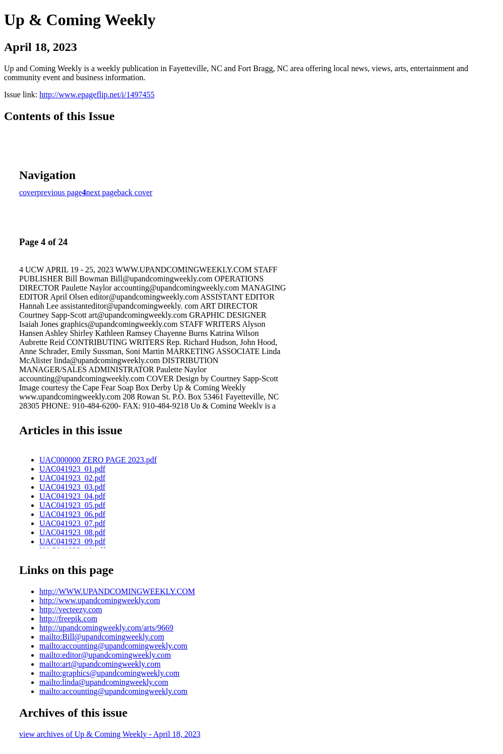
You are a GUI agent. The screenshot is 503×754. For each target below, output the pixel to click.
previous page (59, 192)
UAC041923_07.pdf (72, 523)
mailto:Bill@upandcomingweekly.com (101, 636)
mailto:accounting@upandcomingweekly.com (113, 646)
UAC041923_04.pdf (72, 496)
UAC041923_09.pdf (72, 541)
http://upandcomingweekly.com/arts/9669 (106, 627)
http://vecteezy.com (70, 609)
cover (28, 192)
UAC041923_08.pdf (72, 532)
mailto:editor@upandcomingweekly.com (105, 655)
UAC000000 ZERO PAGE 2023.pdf (98, 459)
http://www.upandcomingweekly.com (99, 600)
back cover (135, 192)
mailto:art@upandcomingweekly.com (100, 664)
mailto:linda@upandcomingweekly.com (103, 682)
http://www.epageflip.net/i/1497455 (96, 94)
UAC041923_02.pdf (72, 478)
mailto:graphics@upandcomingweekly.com (109, 673)
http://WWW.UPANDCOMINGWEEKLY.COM (117, 591)
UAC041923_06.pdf (72, 514)
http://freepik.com (68, 618)
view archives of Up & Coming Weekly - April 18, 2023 (110, 734)
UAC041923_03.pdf (72, 487)
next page (101, 192)
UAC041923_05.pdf (72, 505)
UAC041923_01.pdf (72, 469)
